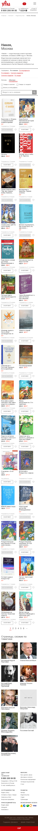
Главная (3, 15)
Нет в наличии (7, 129)
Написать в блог (6, 797)
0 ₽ (24, 4)
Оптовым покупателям (27, 782)
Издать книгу (5, 792)
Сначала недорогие (17, 73)
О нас (22, 784)
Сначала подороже (7, 75)
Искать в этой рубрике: (10, 87)
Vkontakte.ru (4, 809)
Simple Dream (30, 822)
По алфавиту (5, 73)
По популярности (24, 70)
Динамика (14, 822)
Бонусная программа (7, 799)
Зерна (6, 4)
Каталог (10, 15)
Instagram (4, 807)
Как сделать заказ (26, 775)
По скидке (17, 75)
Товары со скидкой (25, 84)
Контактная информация (28, 779)
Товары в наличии (9, 84)
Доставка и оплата (26, 777)
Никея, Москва (31, 15)
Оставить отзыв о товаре (8, 795)
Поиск (34, 92)
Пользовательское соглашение (19, 819)
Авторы (23, 792)
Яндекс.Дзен (5, 805)
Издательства (20, 15)
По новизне (14, 70)
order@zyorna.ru (10, 785)
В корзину (24, 129)
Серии (22, 797)
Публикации (24, 799)
